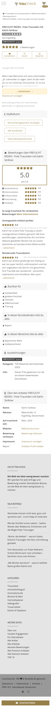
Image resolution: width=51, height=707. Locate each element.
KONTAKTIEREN (25, 702)
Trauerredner (14, 607)
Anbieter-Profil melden (32, 446)
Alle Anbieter (13, 643)
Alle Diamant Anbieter (18, 653)
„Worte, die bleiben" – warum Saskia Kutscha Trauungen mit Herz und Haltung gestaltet (27, 540)
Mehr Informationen (27, 214)
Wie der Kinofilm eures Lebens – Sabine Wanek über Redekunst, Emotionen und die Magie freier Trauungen (26, 526)
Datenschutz (23, 683)
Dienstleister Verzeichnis (24, 687)
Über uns (11, 630)
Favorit (24, 55)
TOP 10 (10, 657)
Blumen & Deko (15, 596)
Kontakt (36, 683)
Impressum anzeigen (12, 95)
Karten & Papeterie (16, 610)
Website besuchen (30, 428)
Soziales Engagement (17, 633)
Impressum (7, 683)
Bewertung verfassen (31, 433)
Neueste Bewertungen (18, 647)
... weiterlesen (23, 91)
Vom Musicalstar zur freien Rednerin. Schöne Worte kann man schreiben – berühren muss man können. (25, 553)
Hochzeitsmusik (15, 593)
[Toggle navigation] (3, 3)
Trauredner (13, 586)
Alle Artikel (12, 640)
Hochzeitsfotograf (16, 589)
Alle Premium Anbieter (18, 650)
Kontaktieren (9, 55)
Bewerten (39, 55)
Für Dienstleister (15, 637)
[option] (24, 63)
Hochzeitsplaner (15, 600)
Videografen (13, 603)
